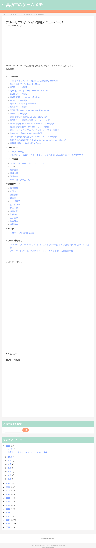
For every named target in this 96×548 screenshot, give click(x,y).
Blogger (51, 538)
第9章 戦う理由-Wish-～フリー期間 (26, 133)
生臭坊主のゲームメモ (22, 4)
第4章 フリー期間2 (18, 107)
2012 (8, 527)
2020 (8, 498)
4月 (10, 475)
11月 (10, 449)
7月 (10, 464)
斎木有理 (14, 221)
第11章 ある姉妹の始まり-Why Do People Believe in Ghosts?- (38, 140)
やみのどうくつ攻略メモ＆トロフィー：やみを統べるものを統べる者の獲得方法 (46, 155)
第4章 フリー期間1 (18, 100)
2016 (8, 512)
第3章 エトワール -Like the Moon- (25, 84)
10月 (10, 457)
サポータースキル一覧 (20, 180)
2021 (8, 494)
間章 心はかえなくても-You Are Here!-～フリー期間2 (34, 130)
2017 (8, 509)
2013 (8, 523)
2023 (8, 487)
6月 (10, 468)
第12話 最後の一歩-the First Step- (25, 143)
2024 (8, 483)
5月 (10, 471)
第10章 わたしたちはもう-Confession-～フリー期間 (33, 137)
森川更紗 (14, 195)
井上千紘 (14, 208)
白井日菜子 (15, 170)
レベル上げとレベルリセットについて (27, 163)
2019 (8, 502)
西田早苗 (14, 188)
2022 (8, 491)
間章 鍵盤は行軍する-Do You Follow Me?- (29, 117)
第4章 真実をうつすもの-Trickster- (25, 97)
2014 (8, 520)
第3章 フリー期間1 (18, 87)
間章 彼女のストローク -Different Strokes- (29, 91)
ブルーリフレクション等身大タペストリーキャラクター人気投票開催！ (42, 251)
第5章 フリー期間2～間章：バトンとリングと (31, 120)
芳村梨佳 (14, 214)
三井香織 (14, 218)
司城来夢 (14, 176)
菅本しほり (15, 205)
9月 (10, 460)
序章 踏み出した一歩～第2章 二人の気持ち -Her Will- (34, 81)
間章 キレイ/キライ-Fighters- (23, 104)
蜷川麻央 (14, 224)
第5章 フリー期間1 (18, 114)
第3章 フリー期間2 (18, 94)
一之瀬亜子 (15, 201)
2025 (8, 446)
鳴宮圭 (13, 198)
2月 (10, 479)
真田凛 (13, 191)
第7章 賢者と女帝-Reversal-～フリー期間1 (29, 127)
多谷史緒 (14, 211)
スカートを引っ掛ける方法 (22, 233)
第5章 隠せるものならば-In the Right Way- (29, 110)
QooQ (52, 547)
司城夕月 (14, 173)
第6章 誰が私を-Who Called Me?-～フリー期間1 (32, 123)
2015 (8, 516)
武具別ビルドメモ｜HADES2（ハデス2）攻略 (27, 452)
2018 (8, 505)
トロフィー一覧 (17, 152)
